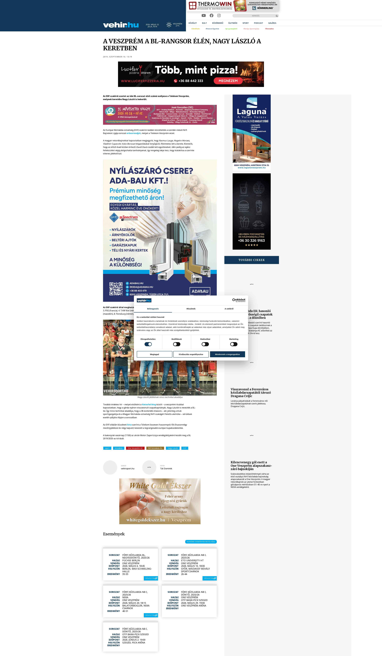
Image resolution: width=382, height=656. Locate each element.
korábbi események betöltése (201, 542)
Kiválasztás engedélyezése (191, 354)
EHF (184, 448)
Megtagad (154, 354)
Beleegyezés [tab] (153, 309)
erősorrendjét (134, 133)
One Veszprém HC (135, 448)
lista (129, 424)
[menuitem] (193, 23)
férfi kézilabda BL (155, 448)
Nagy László (173, 448)
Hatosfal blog (149, 404)
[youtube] (204, 15)
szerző (123, 466)
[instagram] (219, 15)
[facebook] (211, 15)
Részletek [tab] (191, 309)
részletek (150, 578)
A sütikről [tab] (229, 309)
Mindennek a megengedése (227, 354)
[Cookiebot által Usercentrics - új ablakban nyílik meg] (234, 300)
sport (107, 448)
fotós (162, 466)
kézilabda (118, 448)
